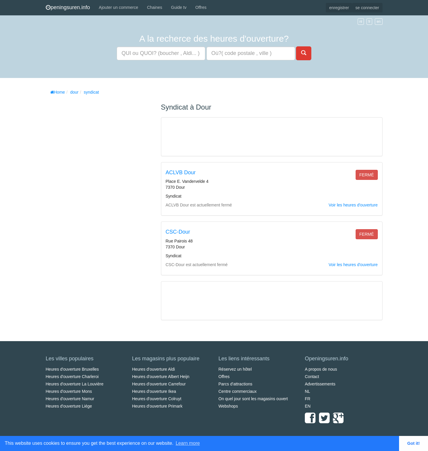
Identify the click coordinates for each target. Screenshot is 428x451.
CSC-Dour (178, 232)
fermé (366, 174)
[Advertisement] (90, 186)
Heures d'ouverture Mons (69, 391)
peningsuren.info (68, 7)
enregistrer (339, 7)
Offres (200, 7)
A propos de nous (321, 369)
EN (307, 406)
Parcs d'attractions (236, 384)
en (378, 21)
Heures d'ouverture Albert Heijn (160, 376)
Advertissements (320, 384)
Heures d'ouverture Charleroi (72, 376)
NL (307, 391)
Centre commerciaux (238, 391)
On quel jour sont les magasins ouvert (253, 398)
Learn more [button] (188, 443)
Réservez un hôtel (235, 369)
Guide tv (178, 7)
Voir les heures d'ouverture (352, 205)
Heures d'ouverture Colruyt (156, 398)
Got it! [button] (413, 443)
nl (360, 21)
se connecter (367, 7)
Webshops (228, 406)
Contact (312, 376)
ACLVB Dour (181, 172)
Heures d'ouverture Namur (70, 398)
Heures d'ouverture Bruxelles (72, 369)
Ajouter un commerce (118, 7)
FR (307, 398)
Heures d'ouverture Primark (157, 406)
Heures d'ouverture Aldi (153, 369)
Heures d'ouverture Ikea (154, 391)
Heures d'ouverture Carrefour (159, 384)
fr (369, 21)
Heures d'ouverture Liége (69, 406)
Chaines (154, 7)
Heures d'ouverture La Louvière (75, 384)
